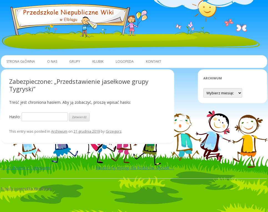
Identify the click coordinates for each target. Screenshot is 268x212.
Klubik (97, 61)
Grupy (74, 61)
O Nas (52, 61)
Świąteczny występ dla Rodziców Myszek (135, 167)
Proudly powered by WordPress (26, 188)
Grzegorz (114, 131)
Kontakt (153, 61)
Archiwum (59, 131)
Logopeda (125, 61)
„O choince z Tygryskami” (26, 167)
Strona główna (20, 61)
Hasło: (38, 116)
